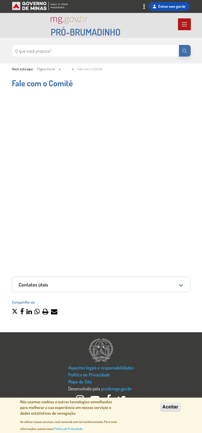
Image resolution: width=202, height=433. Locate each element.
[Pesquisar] (185, 51)
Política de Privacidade (89, 374)
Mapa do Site (80, 381)
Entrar (169, 6)
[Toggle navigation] (144, 7)
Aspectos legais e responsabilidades (101, 367)
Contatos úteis (33, 285)
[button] (15, 312)
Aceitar (170, 406)
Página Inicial (46, 69)
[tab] (101, 284)
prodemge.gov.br (116, 388)
